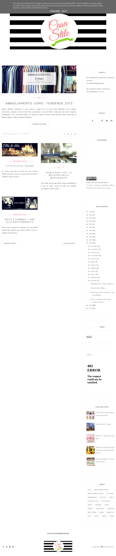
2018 (91, 234)
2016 (91, 240)
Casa (58, 168)
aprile (93, 271)
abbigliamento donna (20, 161)
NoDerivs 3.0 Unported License (98, 188)
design (90, 504)
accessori (109, 493)
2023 (91, 218)
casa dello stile (93, 501)
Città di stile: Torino (103, 424)
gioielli (106, 504)
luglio (93, 262)
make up (90, 508)
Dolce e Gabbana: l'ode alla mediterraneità (20, 220)
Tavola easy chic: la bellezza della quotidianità (59, 175)
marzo (93, 274)
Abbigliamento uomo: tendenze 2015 (39, 103)
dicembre (94, 246)
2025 (91, 212)
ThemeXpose (109, 547)
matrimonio (100, 508)
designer (98, 504)
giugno (94, 265)
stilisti (96, 516)
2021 (91, 224)
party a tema (92, 512)
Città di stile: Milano (20, 166)
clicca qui (101, 92)
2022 (91, 221)
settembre (95, 255)
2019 (91, 230)
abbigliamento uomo (101, 489)
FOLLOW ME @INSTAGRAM (58, 533)
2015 (39, 98)
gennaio (94, 280)
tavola (104, 516)
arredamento (92, 497)
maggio (94, 268)
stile (89, 516)
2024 (91, 215)
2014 (91, 305)
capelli (111, 497)
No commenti (24, 134)
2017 (91, 237)
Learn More (55, 11)
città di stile (106, 501)
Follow (89, 355)
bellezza (103, 497)
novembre (95, 249)
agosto (94, 259)
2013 (91, 308)
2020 (91, 227)
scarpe (101, 512)
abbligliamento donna (95, 493)
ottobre (94, 252)
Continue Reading (39, 124)
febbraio (94, 277)
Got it (64, 11)
